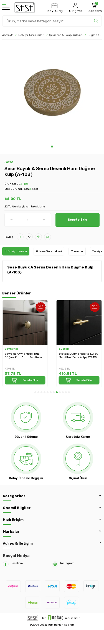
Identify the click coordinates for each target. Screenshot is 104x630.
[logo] (24, 7)
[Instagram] (55, 564)
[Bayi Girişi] (54, 7)
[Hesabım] (75, 7)
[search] (96, 21)
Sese (8, 162)
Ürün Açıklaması (16, 251)
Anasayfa (7, 34)
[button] (52, 146)
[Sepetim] (94, 7)
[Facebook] (6, 564)
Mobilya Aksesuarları (31, 34)
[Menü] (6, 8)
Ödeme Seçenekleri (49, 251)
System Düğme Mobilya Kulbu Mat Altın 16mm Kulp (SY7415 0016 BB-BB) (78, 355)
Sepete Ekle (77, 220)
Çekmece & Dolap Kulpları (66, 34)
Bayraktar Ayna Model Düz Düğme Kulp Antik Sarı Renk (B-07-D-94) (23, 355)
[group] (52, 93)
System (64, 348)
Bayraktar (11, 348)
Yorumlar (77, 251)
